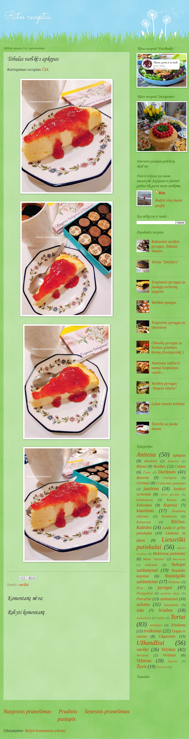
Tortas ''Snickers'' (165, 262)
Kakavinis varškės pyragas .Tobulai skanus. (166, 246)
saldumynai (169, 599)
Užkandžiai (150, 642)
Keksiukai (144, 505)
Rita (162, 193)
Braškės (159, 466)
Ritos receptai (27, 17)
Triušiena (178, 625)
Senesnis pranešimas (107, 711)
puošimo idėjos (170, 593)
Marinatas (179, 559)
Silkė (140, 610)
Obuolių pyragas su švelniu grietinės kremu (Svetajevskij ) (168, 347)
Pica (139, 588)
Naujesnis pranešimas (27, 711)
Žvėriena (162, 667)
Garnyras (170, 478)
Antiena (146, 454)
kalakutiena (144, 500)
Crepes (180, 466)
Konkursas (169, 516)
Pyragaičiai (144, 593)
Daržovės (167, 471)
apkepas (179, 455)
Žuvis (141, 666)
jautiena (151, 488)
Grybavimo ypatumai (171, 483)
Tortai (178, 616)
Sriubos (165, 610)
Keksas (171, 500)
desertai (142, 477)
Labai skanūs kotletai (168, 404)
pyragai (165, 587)
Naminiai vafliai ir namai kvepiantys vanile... (166, 368)
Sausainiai (171, 605)
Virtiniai (169, 655)
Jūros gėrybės (170, 494)
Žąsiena (173, 661)
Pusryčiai (143, 599)
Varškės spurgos (164, 302)
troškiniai (153, 630)
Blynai (141, 466)
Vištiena (143, 660)
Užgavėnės (167, 636)
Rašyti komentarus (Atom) (45, 730)
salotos (143, 604)
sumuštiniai (143, 618)
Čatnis (147, 472)
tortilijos (156, 625)
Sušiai (160, 618)
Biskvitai (173, 461)
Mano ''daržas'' (154, 559)
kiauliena (145, 510)
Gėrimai (142, 483)
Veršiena (142, 655)
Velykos (168, 649)
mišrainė (151, 565)
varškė (24, 584)
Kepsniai (170, 505)
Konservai (143, 522)
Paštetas (174, 582)
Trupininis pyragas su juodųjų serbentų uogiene (168, 287)
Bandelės (150, 461)
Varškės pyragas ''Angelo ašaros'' (164, 385)
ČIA (45, 69)
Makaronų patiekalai (169, 553)
